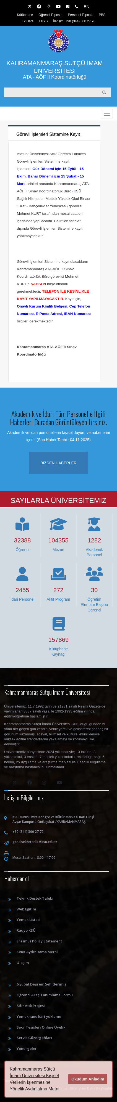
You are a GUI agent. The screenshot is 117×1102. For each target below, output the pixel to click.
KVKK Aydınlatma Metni (37, 951)
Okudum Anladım (87, 1079)
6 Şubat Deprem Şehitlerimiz (41, 984)
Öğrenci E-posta (50, 15)
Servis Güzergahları (34, 1037)
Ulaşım (23, 962)
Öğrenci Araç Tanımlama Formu (45, 994)
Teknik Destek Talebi (35, 898)
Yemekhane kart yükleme (39, 1016)
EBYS (43, 21)
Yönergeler (27, 1048)
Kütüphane (25, 15)
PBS (102, 15)
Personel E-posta (80, 15)
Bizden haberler (58, 463)
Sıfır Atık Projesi (31, 1005)
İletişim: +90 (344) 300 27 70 (74, 21)
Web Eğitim (26, 909)
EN (86, 6)
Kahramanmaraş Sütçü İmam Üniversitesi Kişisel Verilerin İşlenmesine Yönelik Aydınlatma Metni (34, 1079)
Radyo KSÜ (26, 930)
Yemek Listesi (28, 919)
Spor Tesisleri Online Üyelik (41, 1027)
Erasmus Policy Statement (39, 941)
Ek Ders (27, 21)
